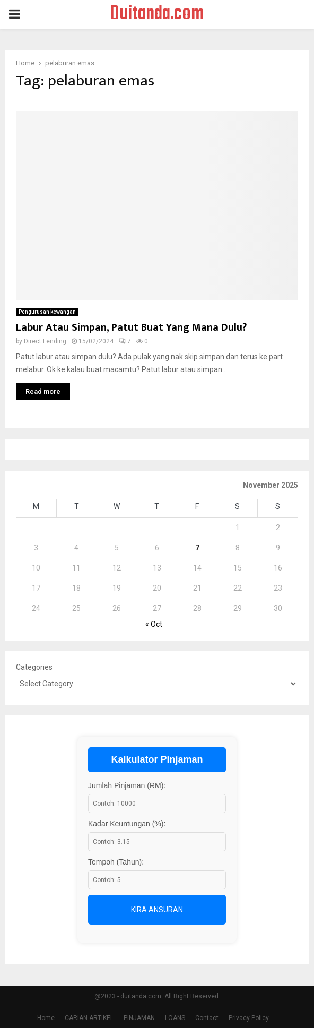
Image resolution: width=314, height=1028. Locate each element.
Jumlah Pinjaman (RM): (126, 785)
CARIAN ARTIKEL (89, 1018)
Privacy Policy (249, 1018)
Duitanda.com (157, 14)
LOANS (175, 1018)
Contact (207, 1018)
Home (46, 1018)
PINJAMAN (139, 1018)
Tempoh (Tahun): (116, 862)
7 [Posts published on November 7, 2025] (197, 547)
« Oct (153, 624)
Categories (34, 667)
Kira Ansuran (157, 909)
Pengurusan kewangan (47, 312)
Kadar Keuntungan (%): (126, 823)
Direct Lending (45, 341)
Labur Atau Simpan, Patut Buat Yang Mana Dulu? (131, 327)
